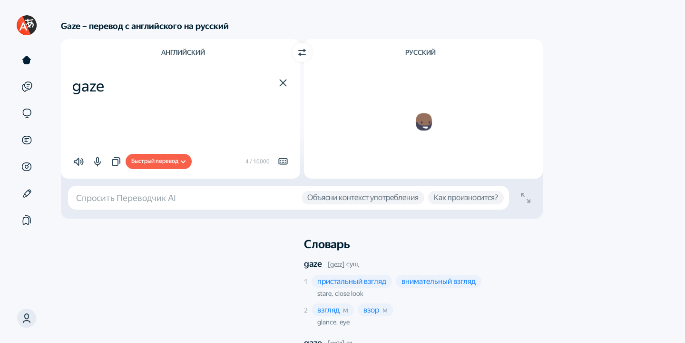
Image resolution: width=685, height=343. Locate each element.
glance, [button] (327, 322)
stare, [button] (325, 293)
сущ (352, 264)
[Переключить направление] (302, 52)
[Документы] (26, 140)
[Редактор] (26, 193)
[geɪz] (336, 264)
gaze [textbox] (88, 86)
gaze (313, 264)
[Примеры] (26, 86)
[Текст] (26, 60)
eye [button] (345, 322)
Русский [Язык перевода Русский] (420, 52)
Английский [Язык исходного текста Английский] (183, 52)
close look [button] (349, 293)
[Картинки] (26, 166)
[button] (283, 82)
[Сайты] (26, 113)
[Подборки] (26, 220)
